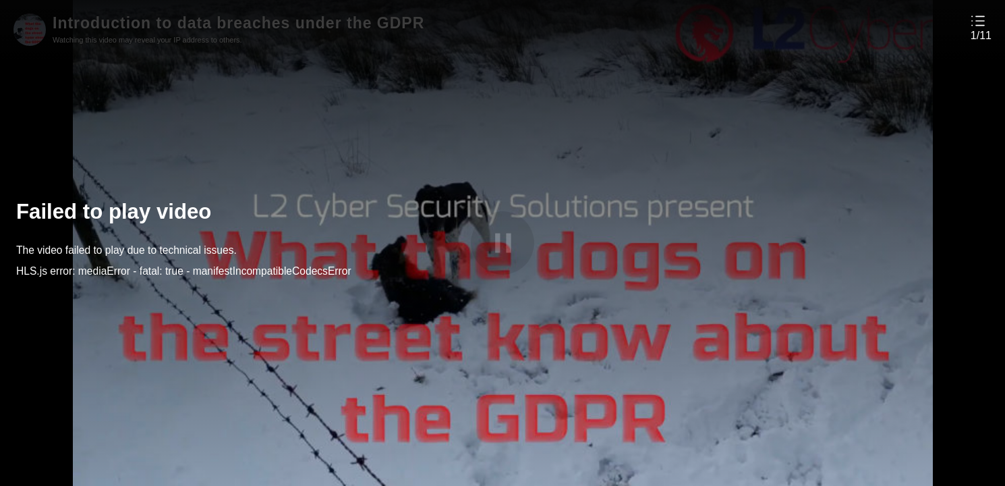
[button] (981, 27)
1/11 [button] (981, 35)
